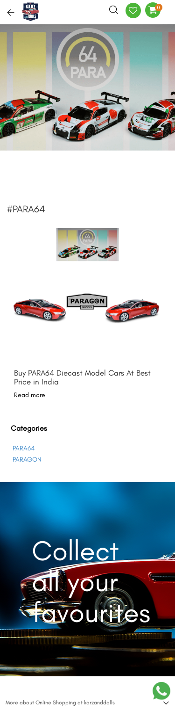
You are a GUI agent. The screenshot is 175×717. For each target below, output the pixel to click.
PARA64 (24, 448)
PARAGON (27, 460)
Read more (29, 395)
